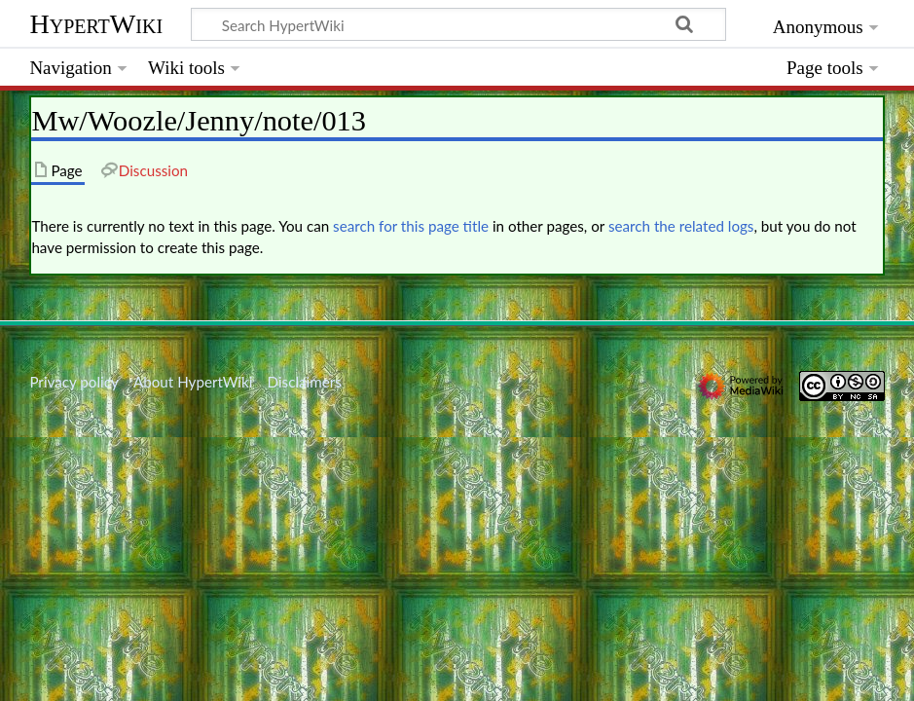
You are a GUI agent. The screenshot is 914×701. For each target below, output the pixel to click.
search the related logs (681, 226)
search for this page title (411, 226)
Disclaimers (305, 381)
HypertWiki (96, 24)
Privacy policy (73, 381)
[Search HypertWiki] (458, 24)
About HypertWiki (192, 381)
